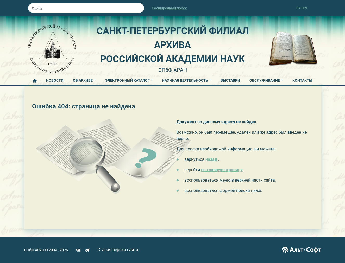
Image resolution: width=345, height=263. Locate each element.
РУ (298, 8)
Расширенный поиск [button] (169, 8)
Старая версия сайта (117, 249)
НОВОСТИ (55, 80)
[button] (84, 79)
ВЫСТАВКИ (230, 80)
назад (211, 159)
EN (305, 8)
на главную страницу (222, 169)
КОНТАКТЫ (302, 80)
